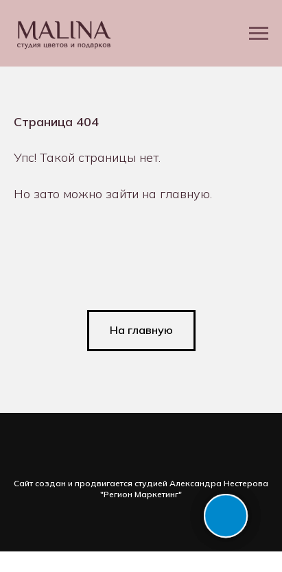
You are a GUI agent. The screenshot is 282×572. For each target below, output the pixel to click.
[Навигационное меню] (258, 33)
